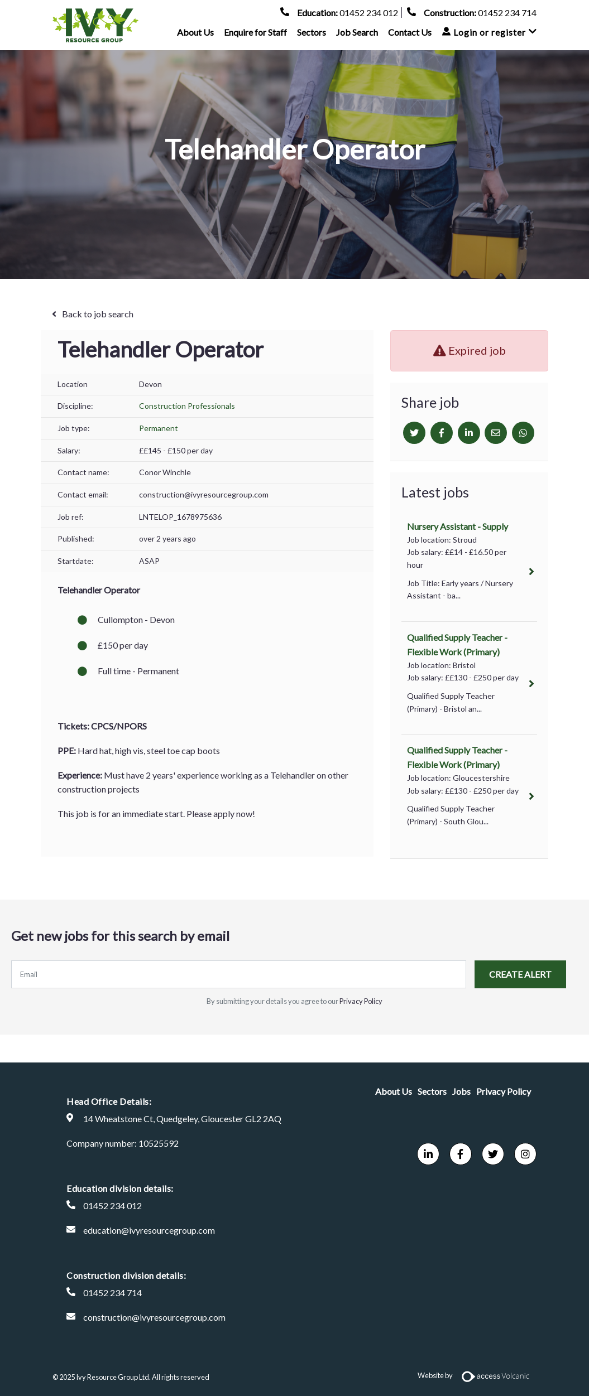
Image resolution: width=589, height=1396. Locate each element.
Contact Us (410, 37)
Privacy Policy (360, 1001)
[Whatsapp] (523, 433)
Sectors (311, 37)
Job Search (357, 37)
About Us (195, 37)
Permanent (158, 428)
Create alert (520, 974)
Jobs (461, 1091)
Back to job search (97, 313)
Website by (477, 1375)
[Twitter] (414, 433)
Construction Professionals (187, 405)
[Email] (496, 433)
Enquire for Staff (255, 37)
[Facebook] (441, 433)
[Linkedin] (469, 433)
